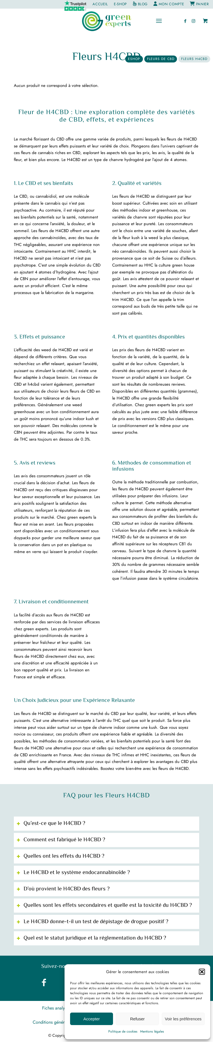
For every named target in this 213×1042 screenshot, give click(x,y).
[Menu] (159, 21)
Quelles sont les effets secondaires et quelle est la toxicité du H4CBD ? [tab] (104, 905)
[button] (202, 972)
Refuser (137, 1018)
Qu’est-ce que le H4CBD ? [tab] (51, 823)
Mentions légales (152, 1031)
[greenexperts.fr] (106, 21)
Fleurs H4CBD (106, 57)
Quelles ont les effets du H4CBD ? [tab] (60, 856)
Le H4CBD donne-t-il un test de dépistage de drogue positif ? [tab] (92, 922)
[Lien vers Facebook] (185, 21)
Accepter (91, 1018)
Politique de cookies (122, 1031)
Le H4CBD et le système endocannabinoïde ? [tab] (73, 872)
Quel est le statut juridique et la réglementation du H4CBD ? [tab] (91, 938)
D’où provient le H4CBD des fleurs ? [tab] (63, 889)
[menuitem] (75, 5)
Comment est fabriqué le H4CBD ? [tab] (61, 840)
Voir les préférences (183, 1018)
